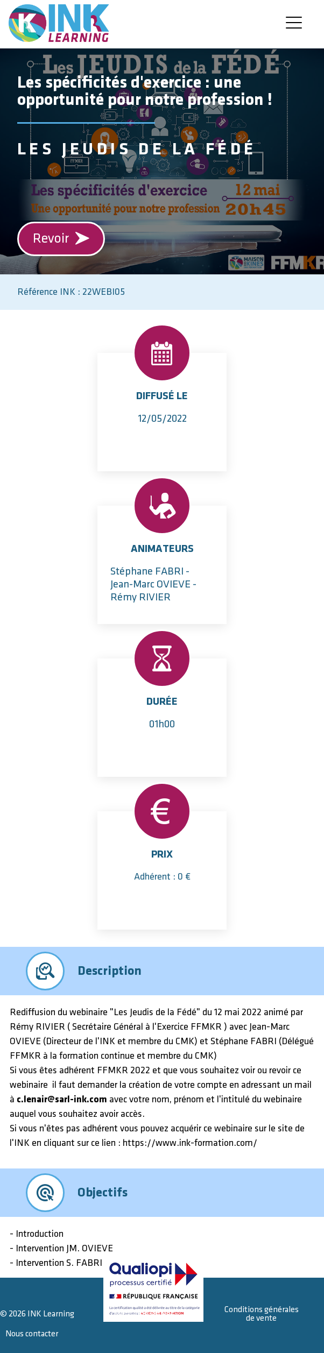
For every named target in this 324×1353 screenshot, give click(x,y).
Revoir (61, 239)
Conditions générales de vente (261, 1314)
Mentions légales (144, 1314)
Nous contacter (31, 1334)
